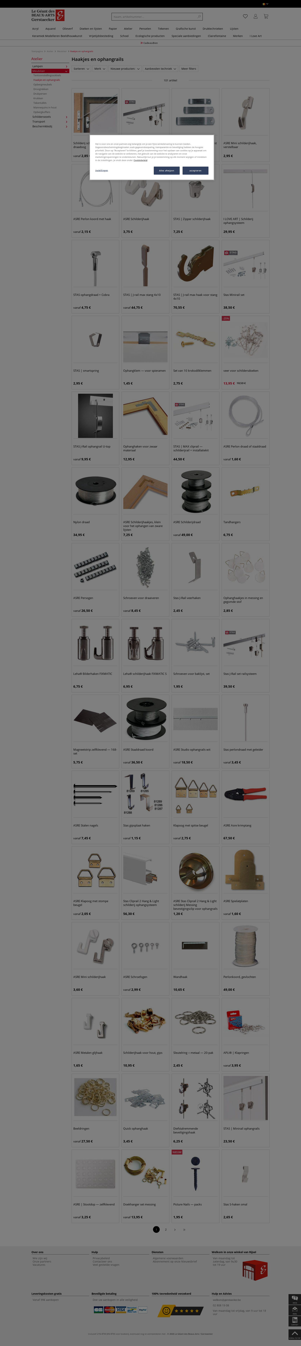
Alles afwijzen (166, 170)
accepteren (195, 170)
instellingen (101, 170)
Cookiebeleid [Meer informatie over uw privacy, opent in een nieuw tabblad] (140, 160)
